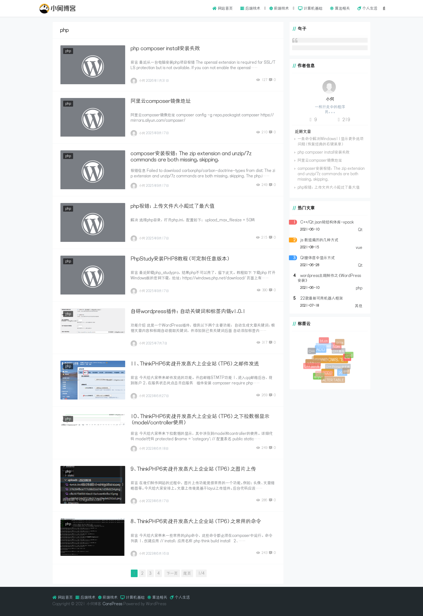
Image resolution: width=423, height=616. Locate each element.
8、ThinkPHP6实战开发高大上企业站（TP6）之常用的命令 (196, 521)
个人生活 (367, 8)
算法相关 (340, 8)
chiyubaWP (325, 347)
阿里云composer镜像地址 (161, 101)
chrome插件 (322, 361)
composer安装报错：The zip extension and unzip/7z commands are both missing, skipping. (191, 156)
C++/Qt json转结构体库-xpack (327, 222)
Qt (360, 229)
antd (349, 356)
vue (359, 247)
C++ (312, 352)
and (346, 372)
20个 (341, 372)
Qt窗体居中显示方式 (317, 257)
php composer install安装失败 (165, 48)
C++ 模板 (340, 352)
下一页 (172, 573)
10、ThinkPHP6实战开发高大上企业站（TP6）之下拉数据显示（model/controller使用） (200, 419)
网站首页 (222, 8)
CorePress (112, 603)
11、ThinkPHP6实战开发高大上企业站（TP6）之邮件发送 (195, 363)
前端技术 (279, 8)
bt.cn (324, 341)
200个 (326, 371)
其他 (358, 305)
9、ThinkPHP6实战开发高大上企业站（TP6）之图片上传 (193, 469)
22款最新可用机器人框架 (321, 298)
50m (335, 345)
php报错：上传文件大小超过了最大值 (172, 206)
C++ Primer (325, 375)
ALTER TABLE (333, 380)
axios (339, 343)
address (312, 362)
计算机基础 (310, 8)
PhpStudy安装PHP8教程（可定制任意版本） (180, 258)
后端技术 (250, 8)
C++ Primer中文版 (340, 368)
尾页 (187, 573)
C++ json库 (312, 367)
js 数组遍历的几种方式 (319, 240)
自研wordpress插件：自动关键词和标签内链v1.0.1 (188, 311)
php (68, 51)
